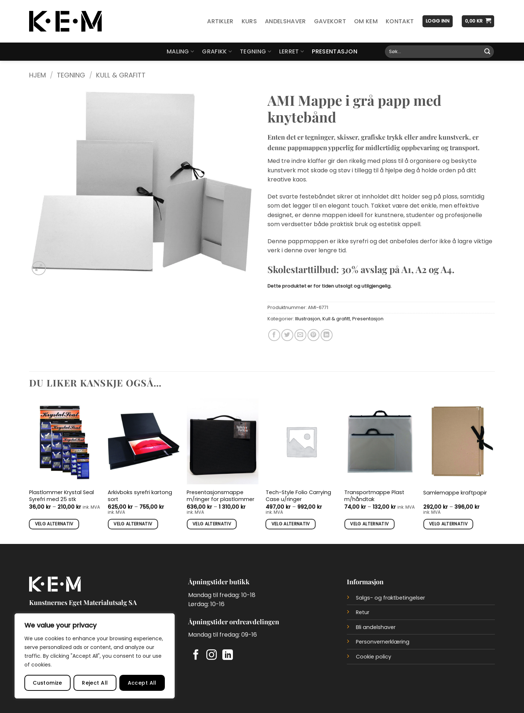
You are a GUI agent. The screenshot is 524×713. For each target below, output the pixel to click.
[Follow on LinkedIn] (227, 655)
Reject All (95, 682)
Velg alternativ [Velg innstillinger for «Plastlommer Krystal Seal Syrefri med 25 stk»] (54, 524)
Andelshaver (285, 21)
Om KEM (366, 21)
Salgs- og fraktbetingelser (390, 597)
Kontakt (400, 21)
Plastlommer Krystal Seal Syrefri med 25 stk (61, 495)
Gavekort (330, 21)
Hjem (37, 75)
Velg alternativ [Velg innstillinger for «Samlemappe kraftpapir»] (448, 524)
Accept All (142, 682)
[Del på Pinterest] (313, 335)
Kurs (249, 21)
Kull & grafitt (121, 75)
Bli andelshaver (376, 627)
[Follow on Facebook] (196, 655)
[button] (437, 21)
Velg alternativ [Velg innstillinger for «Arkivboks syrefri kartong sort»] (133, 524)
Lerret (291, 51)
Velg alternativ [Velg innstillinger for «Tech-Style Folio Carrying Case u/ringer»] (290, 524)
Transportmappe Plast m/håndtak (374, 495)
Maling (180, 51)
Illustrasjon (307, 319)
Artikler (220, 21)
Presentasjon (334, 51)
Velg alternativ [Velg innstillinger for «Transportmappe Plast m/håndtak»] (369, 524)
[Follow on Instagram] (211, 655)
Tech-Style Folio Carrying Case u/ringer (298, 495)
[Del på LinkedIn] (327, 335)
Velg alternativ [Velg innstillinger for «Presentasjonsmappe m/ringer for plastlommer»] (211, 524)
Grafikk (217, 51)
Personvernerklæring (382, 641)
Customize (47, 682)
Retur (362, 612)
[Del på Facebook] (274, 335)
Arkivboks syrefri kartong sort (140, 495)
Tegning (255, 51)
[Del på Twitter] (287, 335)
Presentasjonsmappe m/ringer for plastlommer (220, 495)
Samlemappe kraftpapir (455, 492)
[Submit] (487, 51)
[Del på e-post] (300, 335)
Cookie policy (373, 656)
